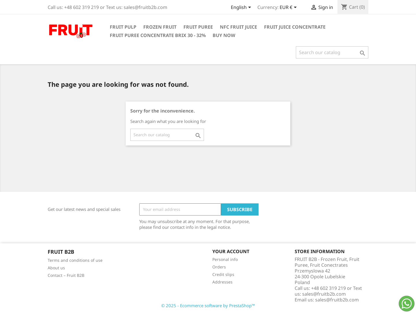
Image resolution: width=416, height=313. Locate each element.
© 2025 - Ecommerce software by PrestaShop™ (208, 305)
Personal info (225, 259)
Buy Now (224, 35)
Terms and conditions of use (75, 260)
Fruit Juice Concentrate (295, 27)
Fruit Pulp (123, 27)
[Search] (332, 52)
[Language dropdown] (242, 7)
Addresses (222, 282)
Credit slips (223, 274)
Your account (230, 251)
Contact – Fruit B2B (66, 275)
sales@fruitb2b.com (337, 300)
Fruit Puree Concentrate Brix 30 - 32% (158, 35)
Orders (219, 267)
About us (56, 267)
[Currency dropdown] (289, 7)
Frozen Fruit (160, 27)
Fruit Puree (198, 27)
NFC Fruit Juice (238, 27)
